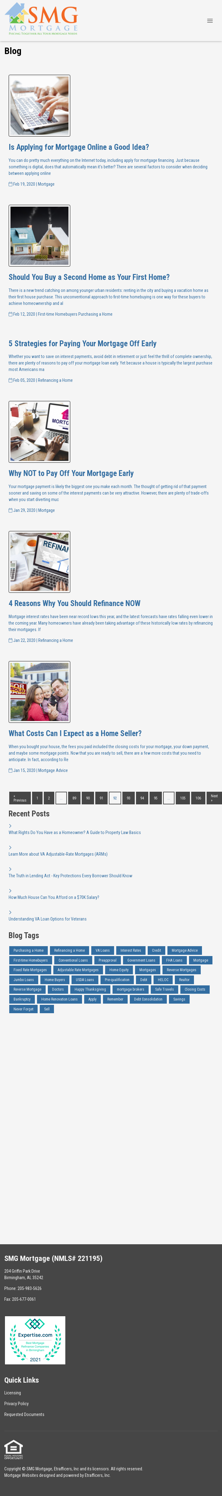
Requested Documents (24, 1414)
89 (74, 798)
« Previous (20, 798)
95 (156, 798)
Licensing (12, 1392)
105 (183, 798)
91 (101, 798)
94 (142, 798)
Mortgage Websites (21, 1475)
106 (198, 798)
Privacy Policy (16, 1403)
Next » (214, 798)
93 (128, 798)
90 (88, 798)
